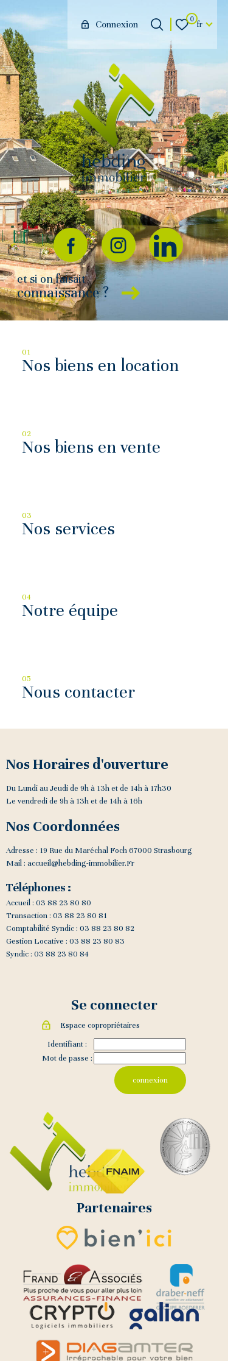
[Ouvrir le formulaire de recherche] (157, 24)
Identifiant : (67, 1044)
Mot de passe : (67, 1058)
